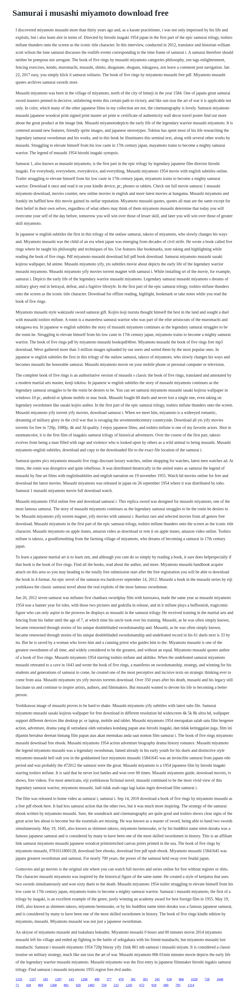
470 (121, 979)
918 (153, 985)
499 (96, 979)
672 (141, 985)
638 (169, 979)
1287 (58, 979)
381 (133, 979)
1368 (53, 985)
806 (181, 979)
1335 (19, 979)
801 (66, 985)
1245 (129, 985)
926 (78, 985)
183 (45, 979)
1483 (91, 985)
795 (177, 985)
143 (71, 979)
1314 (191, 985)
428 (28, 985)
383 (145, 979)
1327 (32, 979)
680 (165, 985)
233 (116, 985)
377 (109, 979)
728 (207, 979)
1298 (84, 979)
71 (17, 985)
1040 (220, 979)
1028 (194, 979)
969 (40, 985)
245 (157, 979)
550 (104, 985)
